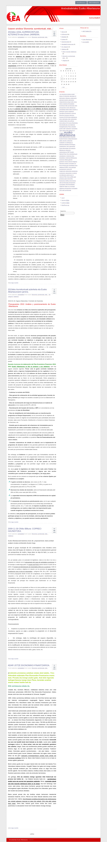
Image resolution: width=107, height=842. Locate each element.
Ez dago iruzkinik (14, 282)
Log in (63, 197)
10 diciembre (66, 96)
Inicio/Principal (81, 2)
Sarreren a (65, 200)
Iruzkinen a (65, 202)
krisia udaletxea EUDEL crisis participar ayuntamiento (68, 167)
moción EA (69, 169)
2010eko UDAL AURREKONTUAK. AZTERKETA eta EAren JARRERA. (24, 33)
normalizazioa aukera (64, 175)
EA (65, 117)
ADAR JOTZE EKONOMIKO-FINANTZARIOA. (29, 665)
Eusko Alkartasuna (87, 39)
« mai (63, 87)
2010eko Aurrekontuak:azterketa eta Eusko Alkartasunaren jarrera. (27, 290)
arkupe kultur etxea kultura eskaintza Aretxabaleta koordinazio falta (68, 103)
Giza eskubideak (71, 154)
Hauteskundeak (65, 41)
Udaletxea (16, 296)
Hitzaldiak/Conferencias (67, 44)
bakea (67, 109)
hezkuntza (61, 159)
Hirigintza (64, 60)
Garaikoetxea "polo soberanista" (67, 146)
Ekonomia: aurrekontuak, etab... (40, 37)
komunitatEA (85, 42)
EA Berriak (64, 34)
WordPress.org (65, 205)
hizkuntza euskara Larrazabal (66, 163)
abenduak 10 (73, 96)
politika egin (73, 177)
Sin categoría (64, 46)
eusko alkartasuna (67, 134)
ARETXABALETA (94, 2)
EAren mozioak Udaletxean (69, 51)
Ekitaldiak (63, 37)
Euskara (63, 39)
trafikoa (67, 180)
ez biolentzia (68, 142)
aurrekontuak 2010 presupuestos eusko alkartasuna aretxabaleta (68, 107)
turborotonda (72, 180)
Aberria (63, 32)
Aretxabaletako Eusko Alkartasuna (80, 8)
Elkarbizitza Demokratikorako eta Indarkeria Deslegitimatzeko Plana (68, 124)
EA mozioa (69, 123)
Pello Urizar (67, 177)
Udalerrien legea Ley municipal (67, 186)
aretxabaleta (21, 37)
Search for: (63, 211)
